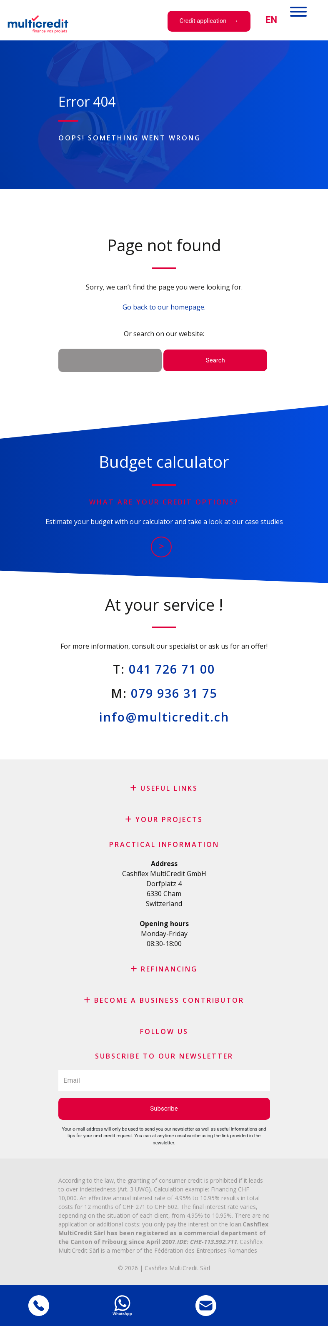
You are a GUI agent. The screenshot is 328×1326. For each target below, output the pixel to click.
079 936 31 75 (174, 693)
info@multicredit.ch (164, 717)
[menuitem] (271, 19)
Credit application (203, 21)
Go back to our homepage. (164, 307)
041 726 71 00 (172, 669)
